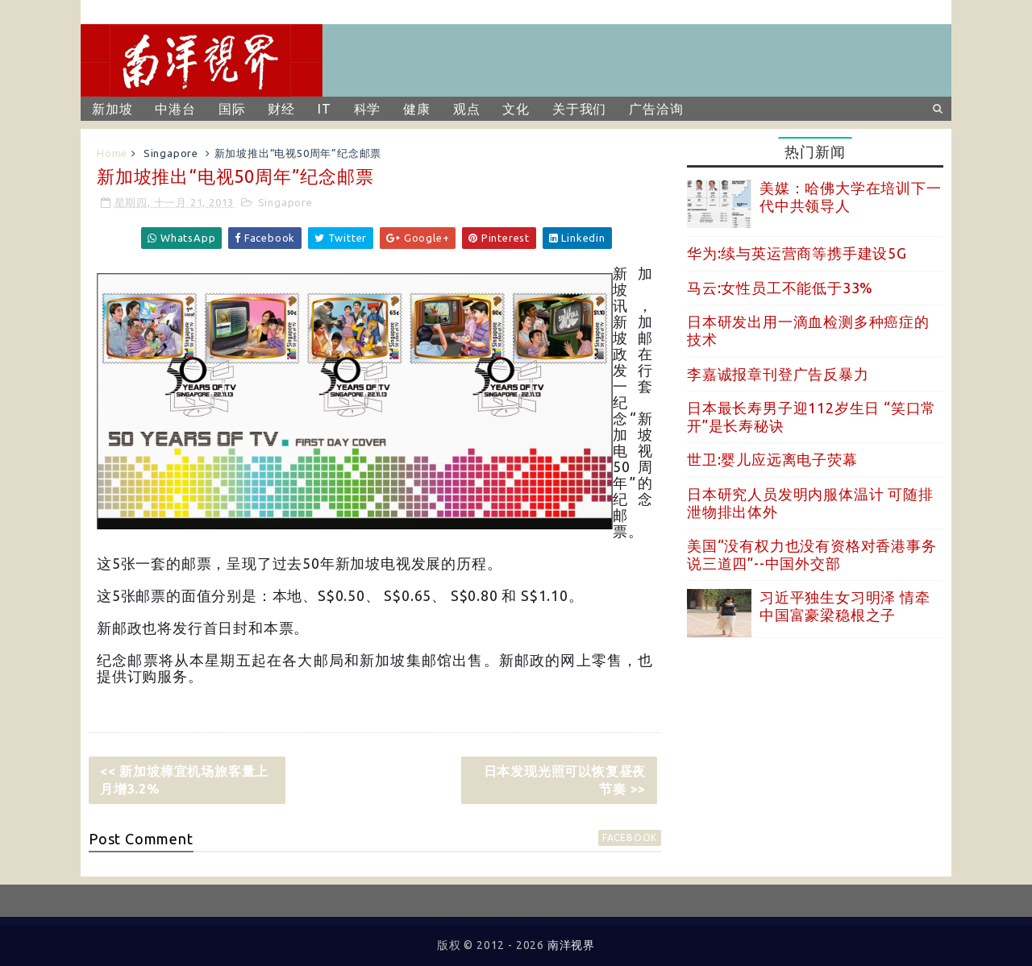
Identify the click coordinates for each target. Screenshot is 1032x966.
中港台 (175, 109)
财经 (281, 109)
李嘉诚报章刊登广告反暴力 (778, 374)
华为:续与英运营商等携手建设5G (797, 253)
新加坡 (112, 109)
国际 (232, 109)
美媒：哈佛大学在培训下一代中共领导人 (850, 197)
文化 (516, 109)
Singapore (171, 153)
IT (324, 109)
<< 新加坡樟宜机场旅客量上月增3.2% (184, 780)
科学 (367, 109)
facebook (629, 837)
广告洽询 (656, 109)
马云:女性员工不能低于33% (780, 288)
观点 (467, 109)
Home (112, 153)
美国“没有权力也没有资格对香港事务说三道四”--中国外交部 (812, 554)
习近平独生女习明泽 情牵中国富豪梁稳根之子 (844, 606)
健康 (417, 109)
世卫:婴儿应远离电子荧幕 (772, 459)
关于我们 (579, 109)
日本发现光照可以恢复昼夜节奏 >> (565, 780)
